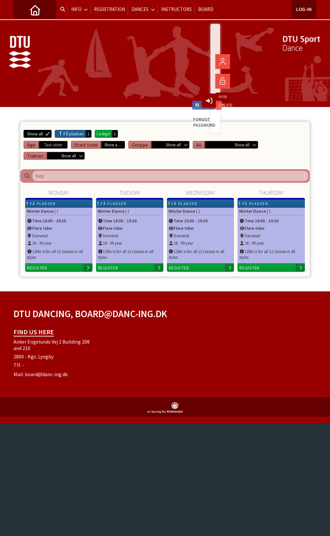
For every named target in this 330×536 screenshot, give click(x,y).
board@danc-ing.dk (46, 374)
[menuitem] (23, 9)
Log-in (304, 9)
